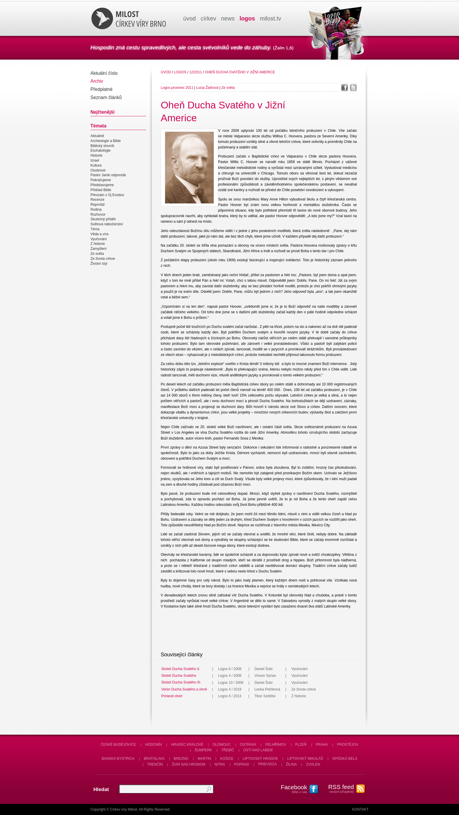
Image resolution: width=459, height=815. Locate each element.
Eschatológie (100, 151)
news (227, 18)
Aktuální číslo (104, 73)
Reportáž (97, 205)
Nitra (220, 764)
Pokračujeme (100, 180)
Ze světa (97, 254)
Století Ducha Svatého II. (180, 669)
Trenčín (155, 764)
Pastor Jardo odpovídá (108, 175)
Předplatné (101, 89)
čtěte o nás (291, 789)
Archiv (96, 81)
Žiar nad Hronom (188, 764)
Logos (180, 72)
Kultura (96, 165)
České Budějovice (118, 745)
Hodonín (153, 745)
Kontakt (360, 809)
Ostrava (248, 745)
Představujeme (102, 185)
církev (208, 18)
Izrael (94, 160)
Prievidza (267, 764)
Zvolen (313, 764)
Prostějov (347, 745)
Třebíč (227, 750)
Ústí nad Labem (258, 750)
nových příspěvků (338, 788)
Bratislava (154, 759)
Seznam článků (106, 97)
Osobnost (97, 170)
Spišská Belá (344, 759)
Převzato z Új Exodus (107, 195)
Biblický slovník (102, 146)
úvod (189, 18)
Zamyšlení (98, 249)
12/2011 (195, 72)
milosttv (270, 18)
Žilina (291, 764)
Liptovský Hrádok (260, 759)
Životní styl (98, 264)
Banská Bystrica (118, 759)
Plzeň (301, 745)
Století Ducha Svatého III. (181, 683)
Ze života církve (102, 259)
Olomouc (222, 745)
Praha (322, 745)
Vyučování (98, 239)
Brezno (181, 759)
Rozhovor (97, 214)
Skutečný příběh (103, 219)
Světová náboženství (106, 224)
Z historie (97, 244)
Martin (204, 759)
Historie (96, 155)
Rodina (96, 209)
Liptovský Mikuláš (305, 759)
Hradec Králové (187, 745)
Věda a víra (99, 234)
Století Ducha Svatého (178, 676)
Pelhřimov (275, 745)
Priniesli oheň (171, 696)
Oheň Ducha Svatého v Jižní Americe (240, 72)
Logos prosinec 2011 (177, 88)
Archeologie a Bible (105, 141)
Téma (95, 229)
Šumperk (203, 750)
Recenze (97, 200)
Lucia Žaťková (207, 88)
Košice (226, 759)
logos (247, 18)
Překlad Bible (100, 190)
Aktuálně (97, 136)
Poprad (241, 764)
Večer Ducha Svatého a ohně (184, 689)
